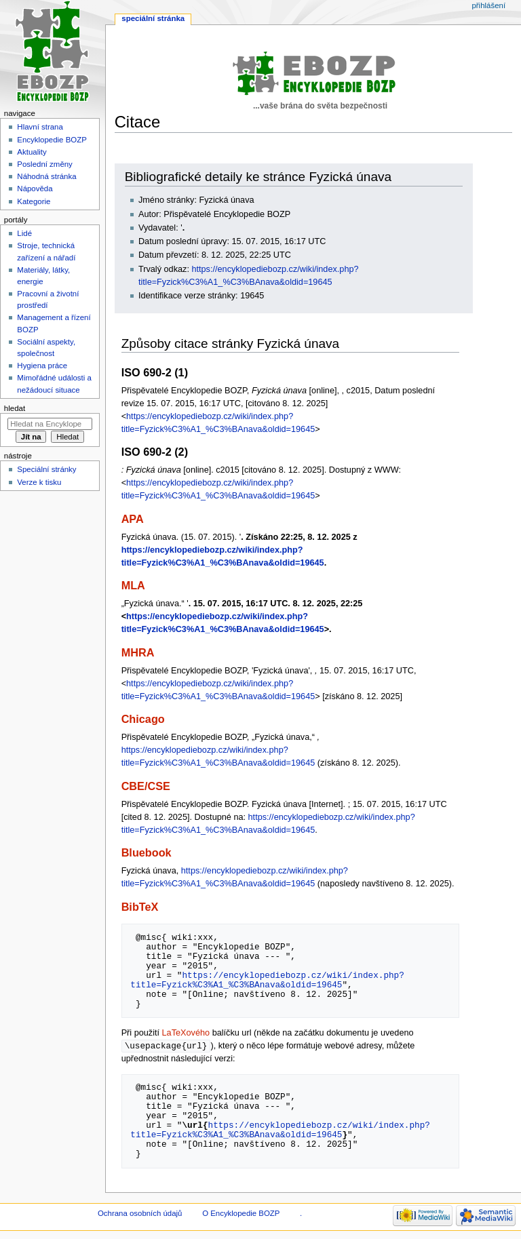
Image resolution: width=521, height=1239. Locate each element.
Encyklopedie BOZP (52, 140)
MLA (133, 585)
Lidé (24, 233)
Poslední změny (45, 164)
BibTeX (140, 907)
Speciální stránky (46, 469)
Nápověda (34, 188)
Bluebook (146, 852)
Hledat (14, 408)
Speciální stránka (153, 18)
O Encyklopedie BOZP (240, 1214)
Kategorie (33, 201)
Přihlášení (488, 5)
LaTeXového (186, 1033)
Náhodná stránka (46, 176)
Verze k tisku (39, 482)
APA (132, 519)
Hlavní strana (39, 127)
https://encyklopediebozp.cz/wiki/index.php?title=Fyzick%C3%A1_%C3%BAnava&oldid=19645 (267, 980)
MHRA (138, 652)
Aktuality (31, 152)
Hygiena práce (42, 365)
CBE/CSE (145, 786)
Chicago (143, 719)
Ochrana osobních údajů (140, 1214)
